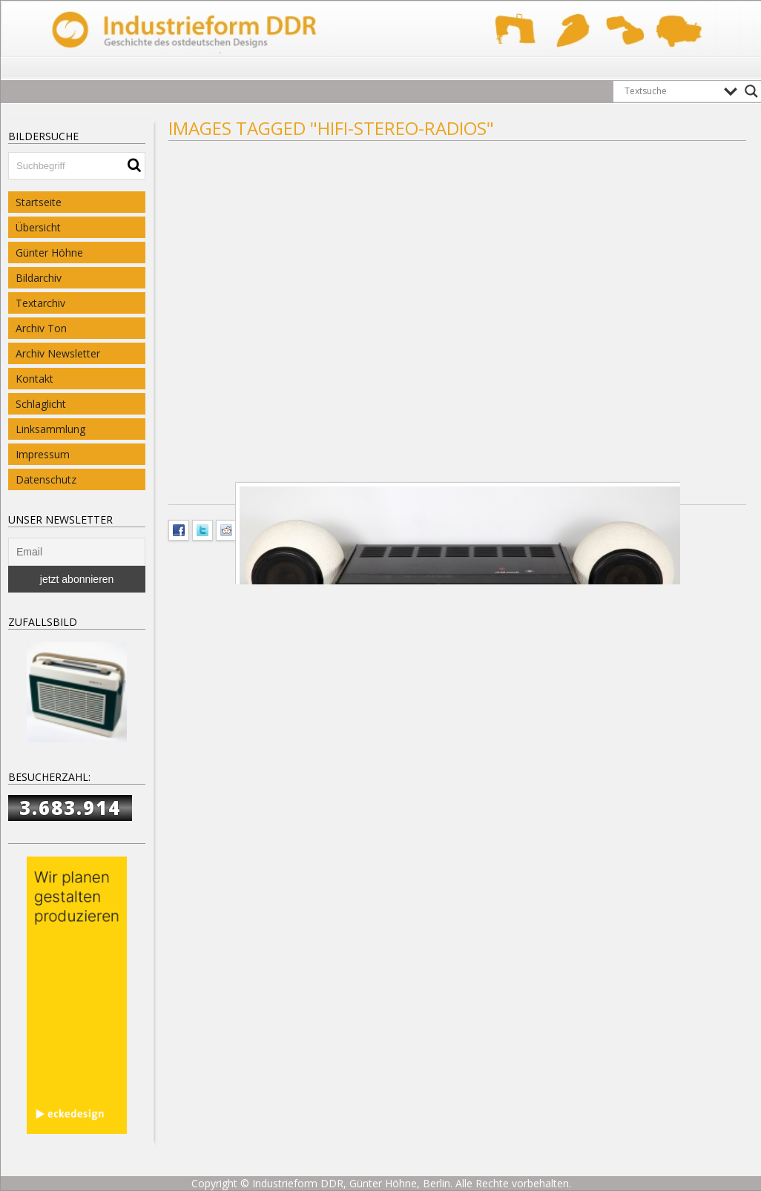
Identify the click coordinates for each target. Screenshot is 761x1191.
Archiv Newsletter (58, 353)
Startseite (39, 202)
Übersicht (38, 227)
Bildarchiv (39, 278)
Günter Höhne (49, 252)
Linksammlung (50, 429)
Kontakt (34, 379)
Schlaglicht (41, 404)
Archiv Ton (41, 328)
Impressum (43, 454)
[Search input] (670, 91)
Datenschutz (46, 479)
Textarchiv (40, 303)
